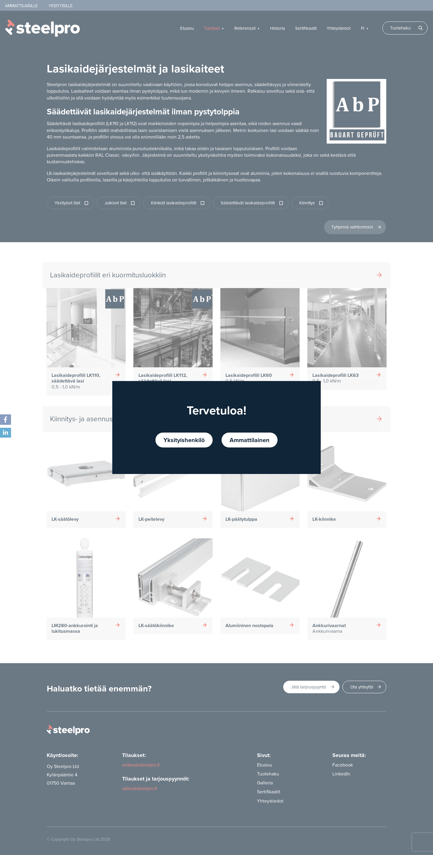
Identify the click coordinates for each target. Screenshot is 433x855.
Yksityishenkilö (184, 440)
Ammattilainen (250, 440)
